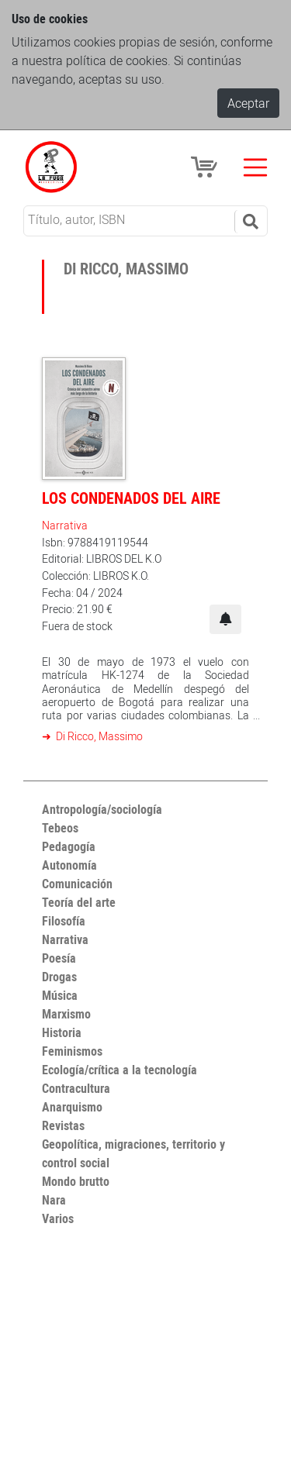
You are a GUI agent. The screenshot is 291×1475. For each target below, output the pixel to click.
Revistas (63, 1125)
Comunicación (77, 883)
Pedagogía (68, 846)
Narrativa (65, 525)
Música (60, 995)
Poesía (59, 958)
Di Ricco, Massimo (98, 736)
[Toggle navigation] (255, 167)
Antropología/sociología (102, 809)
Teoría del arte (79, 902)
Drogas (59, 976)
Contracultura (76, 1088)
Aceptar (248, 103)
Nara (54, 1199)
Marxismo (66, 1013)
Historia (61, 1032)
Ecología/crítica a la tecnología (119, 1069)
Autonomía (69, 865)
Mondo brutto (75, 1181)
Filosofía (63, 920)
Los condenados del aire (131, 498)
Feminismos (72, 1051)
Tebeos (60, 827)
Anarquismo (72, 1106)
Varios (58, 1218)
